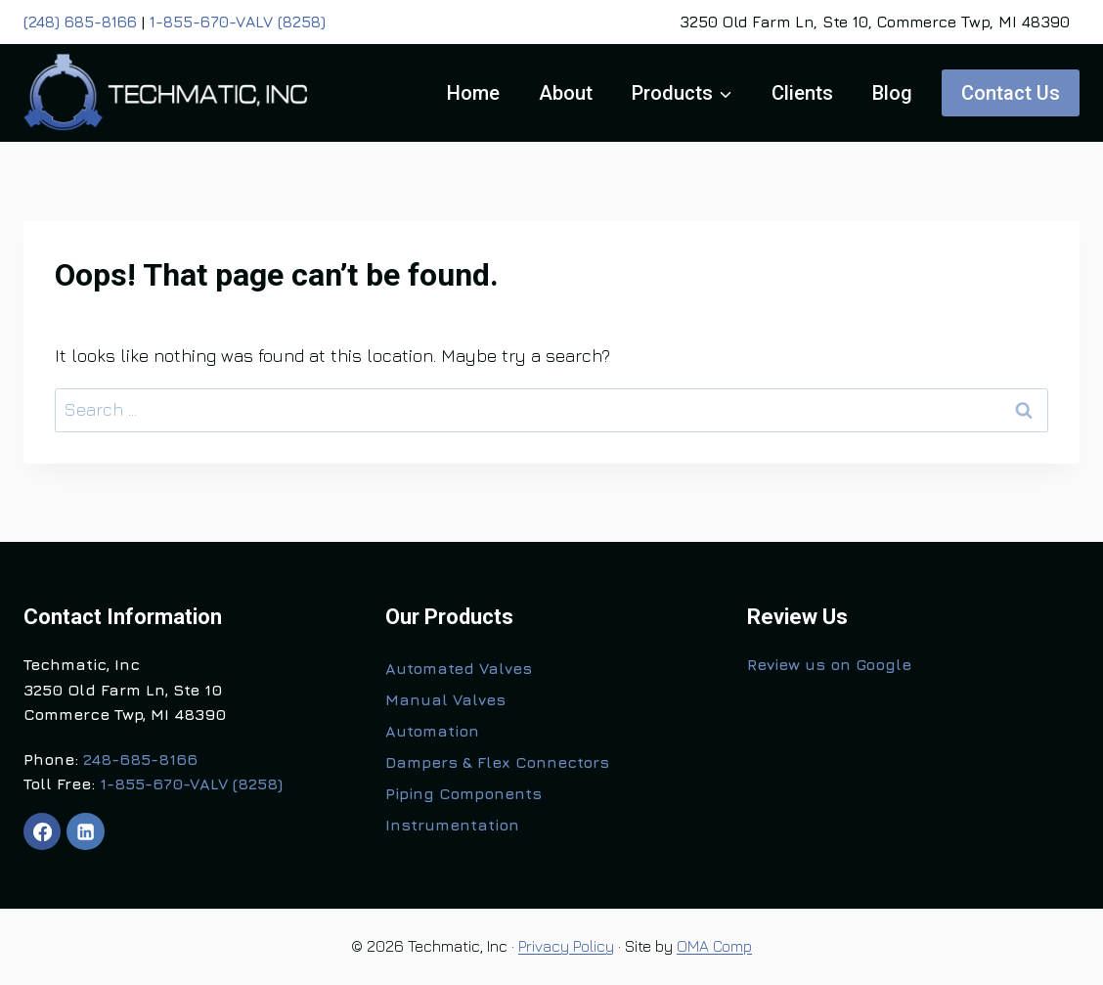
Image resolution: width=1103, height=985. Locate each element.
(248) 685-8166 (80, 21)
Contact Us (1010, 93)
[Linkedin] (85, 831)
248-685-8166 (140, 759)
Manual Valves (445, 699)
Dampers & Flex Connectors (497, 762)
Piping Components (463, 793)
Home (473, 93)
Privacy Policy (566, 946)
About (566, 93)
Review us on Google (829, 664)
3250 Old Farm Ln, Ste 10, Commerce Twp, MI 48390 (875, 21)
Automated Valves (458, 668)
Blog (892, 93)
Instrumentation (452, 824)
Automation (432, 730)
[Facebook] (42, 831)
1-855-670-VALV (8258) (238, 21)
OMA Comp (714, 946)
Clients (802, 93)
